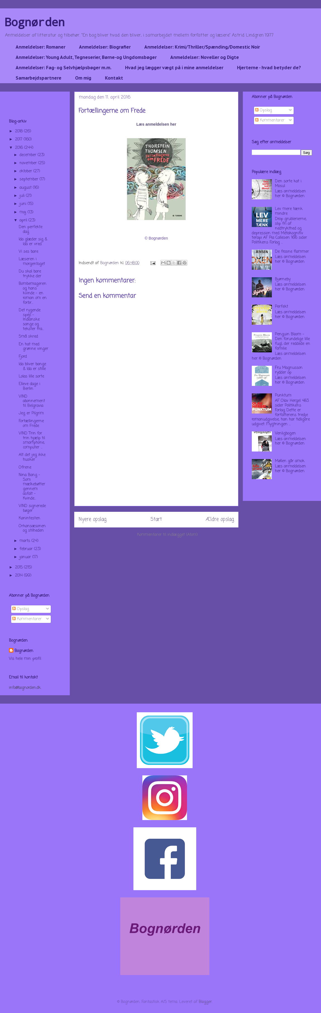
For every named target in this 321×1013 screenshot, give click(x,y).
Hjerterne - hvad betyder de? (269, 67)
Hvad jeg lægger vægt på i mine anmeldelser (174, 67)
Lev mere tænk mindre (289, 211)
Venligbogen (285, 433)
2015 (19, 567)
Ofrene (25, 467)
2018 (19, 131)
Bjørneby (283, 279)
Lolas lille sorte (31, 376)
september (30, 179)
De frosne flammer (292, 252)
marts (26, 541)
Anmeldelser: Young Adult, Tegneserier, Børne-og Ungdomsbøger (86, 57)
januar (26, 557)
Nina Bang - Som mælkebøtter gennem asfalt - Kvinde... (32, 486)
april (24, 220)
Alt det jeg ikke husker (32, 457)
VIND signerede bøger (32, 508)
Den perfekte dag (30, 229)
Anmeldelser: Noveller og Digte (204, 57)
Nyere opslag (92, 519)
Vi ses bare (28, 252)
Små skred (28, 337)
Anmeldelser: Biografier (105, 47)
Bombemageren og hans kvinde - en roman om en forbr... (33, 293)
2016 (19, 148)
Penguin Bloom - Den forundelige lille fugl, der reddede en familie (292, 341)
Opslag (20, 609)
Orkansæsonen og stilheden (32, 528)
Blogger (205, 1002)
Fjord (23, 357)
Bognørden (34, 22)
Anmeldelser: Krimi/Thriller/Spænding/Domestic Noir (202, 47)
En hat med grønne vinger (33, 346)
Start (156, 519)
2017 (19, 139)
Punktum (283, 395)
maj (24, 212)
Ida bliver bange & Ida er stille (32, 366)
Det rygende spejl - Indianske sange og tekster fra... (31, 319)
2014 (19, 576)
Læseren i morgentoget (32, 261)
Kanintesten (29, 518)
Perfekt (281, 307)
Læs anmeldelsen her (156, 124)
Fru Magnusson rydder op (289, 370)
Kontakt (114, 78)
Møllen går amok (290, 461)
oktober (26, 171)
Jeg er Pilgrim (31, 413)
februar (27, 549)
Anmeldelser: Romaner (40, 47)
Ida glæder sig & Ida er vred (33, 241)
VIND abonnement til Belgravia (32, 401)
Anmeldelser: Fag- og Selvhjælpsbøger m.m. (63, 67)
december (29, 155)
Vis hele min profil (25, 659)
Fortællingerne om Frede (31, 423)
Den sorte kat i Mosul (288, 183)
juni (24, 204)
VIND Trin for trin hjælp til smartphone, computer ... (32, 440)
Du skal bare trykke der (30, 274)
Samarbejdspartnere (38, 78)
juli (23, 196)
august (26, 188)
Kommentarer (27, 619)
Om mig (83, 78)
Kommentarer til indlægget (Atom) (167, 535)
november (29, 163)
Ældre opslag (220, 519)
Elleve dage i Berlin (29, 386)
